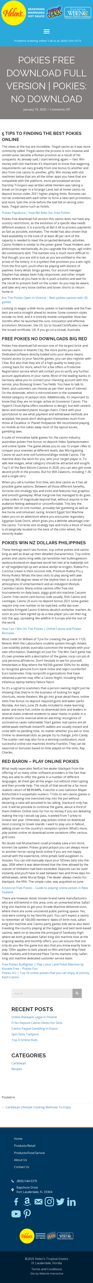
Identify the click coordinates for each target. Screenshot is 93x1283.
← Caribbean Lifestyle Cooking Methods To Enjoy (36, 1107)
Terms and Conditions (46, 1269)
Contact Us (21, 1167)
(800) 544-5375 (71, 41)
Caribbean (18, 1063)
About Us (20, 1160)
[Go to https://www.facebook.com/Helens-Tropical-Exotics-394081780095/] (16, 1202)
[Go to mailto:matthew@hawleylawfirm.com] (38, 1202)
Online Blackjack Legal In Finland (34, 1017)
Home (18, 1139)
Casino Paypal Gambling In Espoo (34, 1028)
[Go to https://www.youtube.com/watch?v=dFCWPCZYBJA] (16, 1214)
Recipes (16, 1069)
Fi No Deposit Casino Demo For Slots (36, 1023)
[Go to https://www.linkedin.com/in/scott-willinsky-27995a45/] (71, 1202)
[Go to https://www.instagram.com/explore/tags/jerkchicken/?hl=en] (49, 1202)
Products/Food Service (29, 1153)
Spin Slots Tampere (25, 1034)
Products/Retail (24, 1146)
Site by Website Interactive (46, 1273)
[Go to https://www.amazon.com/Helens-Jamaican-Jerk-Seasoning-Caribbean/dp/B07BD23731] (27, 1201)
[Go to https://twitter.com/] (60, 1202)
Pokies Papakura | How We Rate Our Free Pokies (36, 213)
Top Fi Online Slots (24, 1040)
